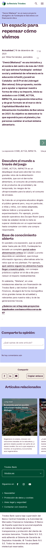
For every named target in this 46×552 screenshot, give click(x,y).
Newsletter (8, 493)
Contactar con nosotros (14, 507)
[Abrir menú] (42, 3)
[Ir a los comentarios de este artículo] (38, 58)
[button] (43, 143)
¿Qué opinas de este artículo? (18, 342)
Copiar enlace (35, 376)
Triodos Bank (10, 467)
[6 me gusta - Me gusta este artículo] (39, 51)
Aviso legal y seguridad (14, 502)
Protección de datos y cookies (17, 497)
